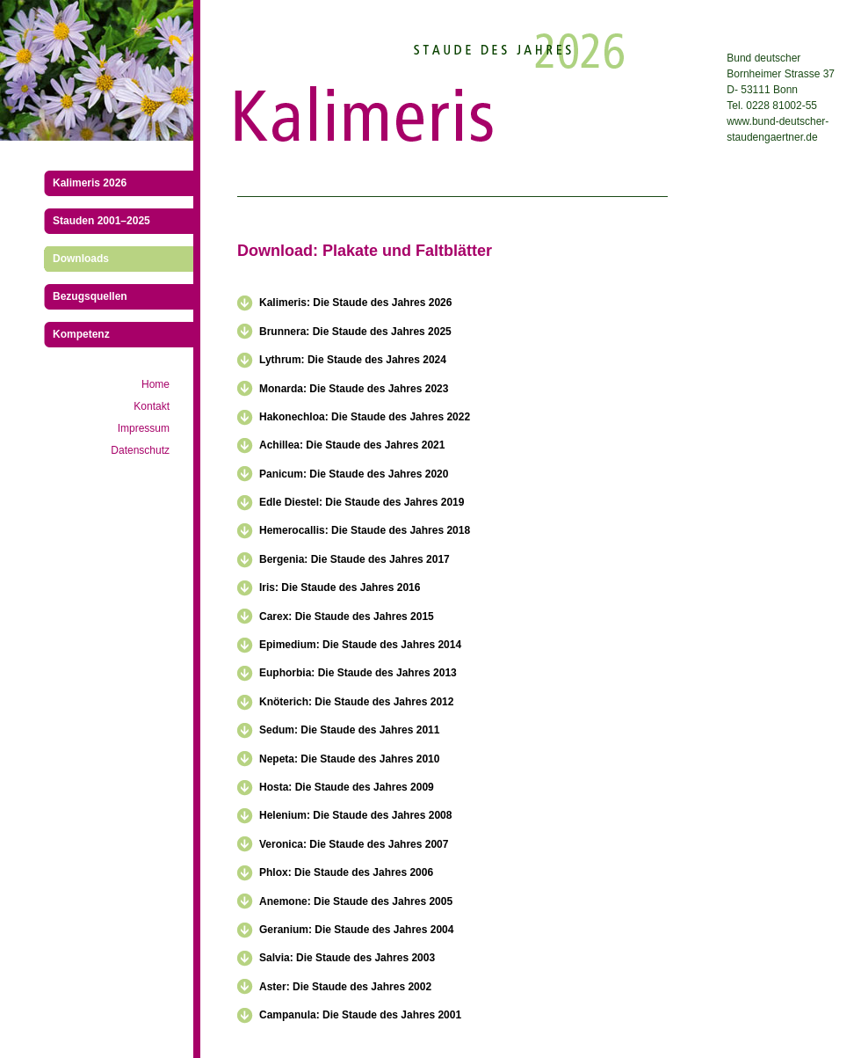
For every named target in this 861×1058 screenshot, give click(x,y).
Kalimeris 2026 (90, 183)
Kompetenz (81, 334)
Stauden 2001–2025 (101, 221)
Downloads (81, 258)
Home (155, 384)
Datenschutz (140, 450)
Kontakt (152, 406)
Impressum (144, 428)
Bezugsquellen (90, 296)
